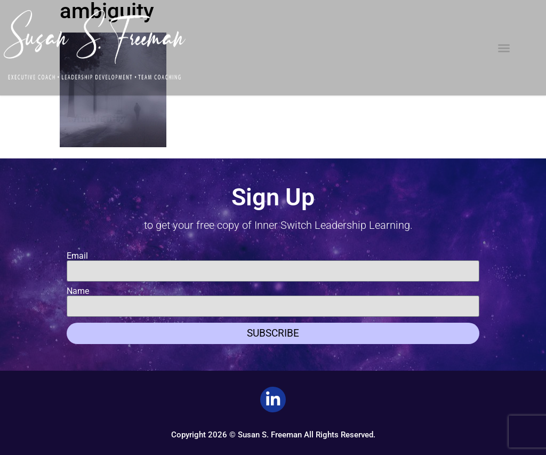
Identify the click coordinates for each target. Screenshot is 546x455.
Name (78, 291)
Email (77, 256)
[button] (503, 48)
